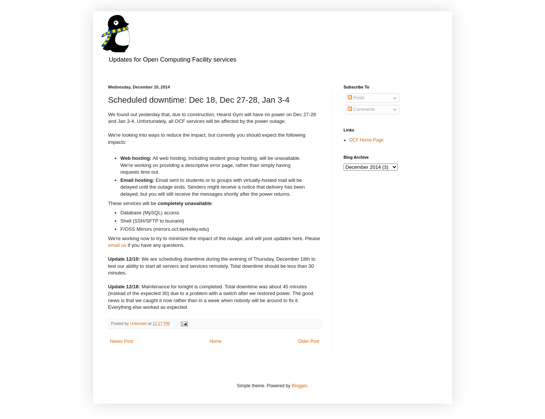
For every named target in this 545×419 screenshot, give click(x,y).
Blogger (299, 385)
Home (216, 341)
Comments (361, 109)
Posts (356, 97)
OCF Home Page (366, 140)
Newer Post (121, 341)
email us (117, 245)
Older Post (308, 341)
